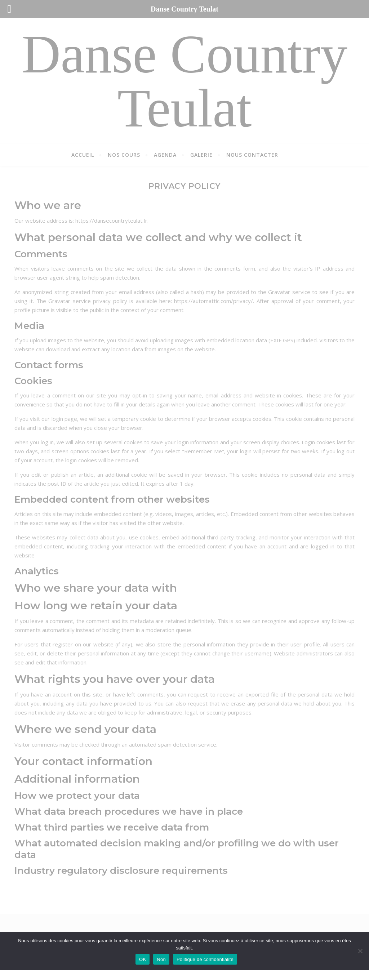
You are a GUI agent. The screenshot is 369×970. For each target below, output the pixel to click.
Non (161, 959)
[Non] (360, 951)
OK (142, 959)
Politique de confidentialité (205, 959)
